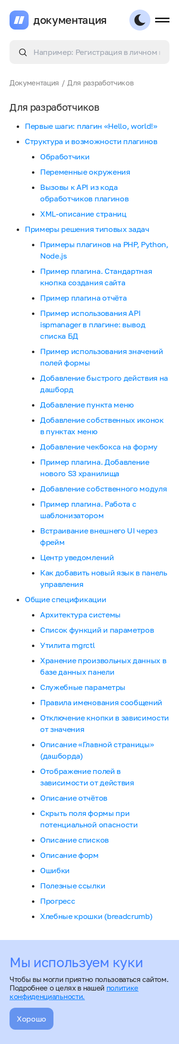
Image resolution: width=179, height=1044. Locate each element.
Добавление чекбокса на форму (99, 446)
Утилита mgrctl (67, 645)
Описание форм (69, 855)
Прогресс (57, 901)
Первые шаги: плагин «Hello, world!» (91, 126)
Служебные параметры (83, 687)
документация (70, 20)
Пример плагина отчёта (83, 298)
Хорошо (31, 1018)
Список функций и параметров (97, 630)
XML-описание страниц (83, 214)
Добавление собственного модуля (103, 488)
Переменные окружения (85, 172)
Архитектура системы (80, 614)
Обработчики (64, 156)
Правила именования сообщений (101, 702)
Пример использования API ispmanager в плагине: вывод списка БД (92, 324)
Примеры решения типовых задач (87, 229)
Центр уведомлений (77, 557)
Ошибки (55, 870)
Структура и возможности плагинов (91, 141)
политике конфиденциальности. (74, 992)
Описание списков (74, 840)
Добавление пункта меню (87, 404)
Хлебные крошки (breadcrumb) (96, 916)
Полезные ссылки (72, 885)
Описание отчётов (73, 798)
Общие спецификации (65, 599)
